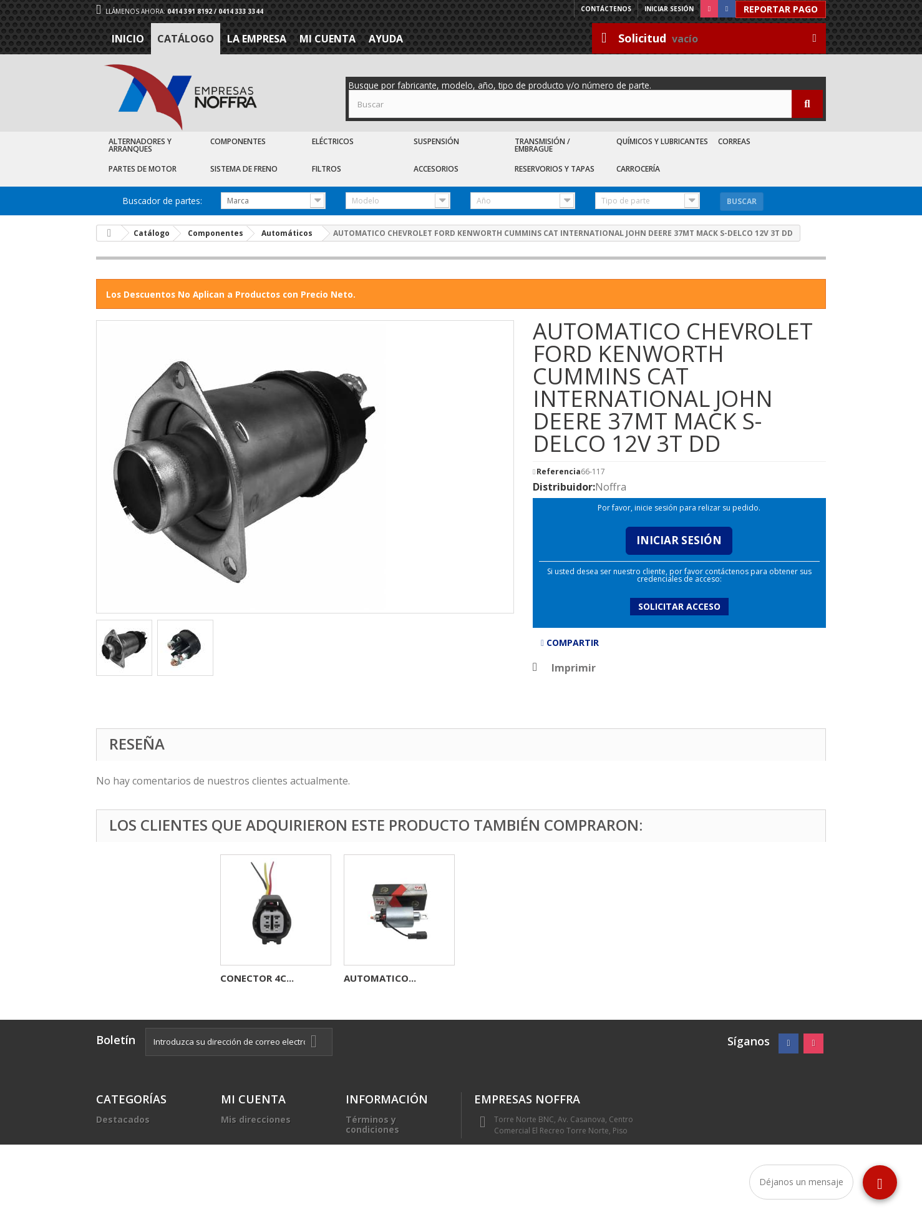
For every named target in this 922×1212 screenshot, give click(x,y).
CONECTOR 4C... (504, 978)
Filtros (326, 169)
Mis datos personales (269, 1134)
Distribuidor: (564, 487)
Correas (734, 141)
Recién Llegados (133, 1149)
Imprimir (573, 668)
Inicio (128, 39)
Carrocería (638, 169)
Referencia (558, 472)
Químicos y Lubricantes (662, 141)
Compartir (570, 642)
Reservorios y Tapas (554, 169)
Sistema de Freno (244, 169)
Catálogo (185, 39)
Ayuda (386, 39)
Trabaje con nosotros (394, 1159)
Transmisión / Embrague (542, 145)
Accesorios (436, 169)
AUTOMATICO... (627, 978)
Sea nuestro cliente (390, 1174)
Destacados (123, 1119)
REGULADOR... (375, 978)
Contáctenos (606, 8)
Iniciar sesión (669, 8)
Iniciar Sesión (679, 540)
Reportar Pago (781, 9)
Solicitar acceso (679, 606)
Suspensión (436, 141)
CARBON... (243, 978)
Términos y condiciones (372, 1124)
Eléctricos (333, 141)
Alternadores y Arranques (140, 145)
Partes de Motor (143, 169)
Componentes (238, 141)
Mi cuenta (327, 39)
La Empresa (256, 39)
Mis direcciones (256, 1119)
